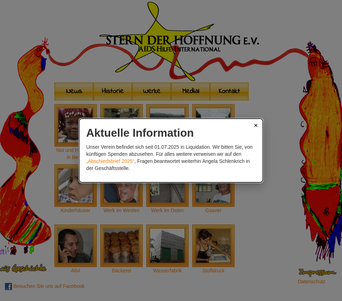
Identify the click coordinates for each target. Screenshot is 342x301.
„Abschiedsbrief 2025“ (110, 161)
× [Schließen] (256, 125)
